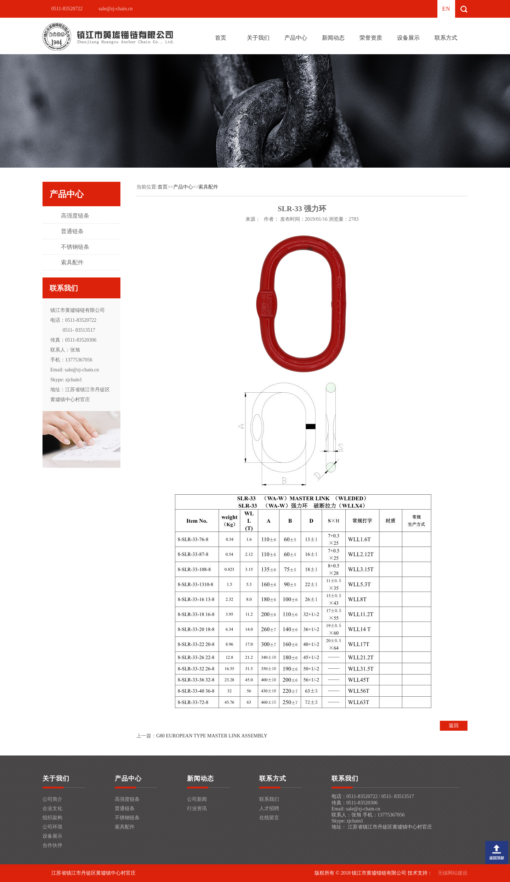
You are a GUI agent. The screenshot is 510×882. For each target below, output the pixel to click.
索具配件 (72, 262)
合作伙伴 (52, 845)
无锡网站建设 (453, 873)
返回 (454, 725)
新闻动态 (333, 38)
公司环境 (52, 827)
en (446, 9)
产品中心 (295, 38)
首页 (220, 38)
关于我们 (258, 38)
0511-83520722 (67, 8)
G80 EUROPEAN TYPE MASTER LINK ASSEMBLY (211, 735)
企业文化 (52, 808)
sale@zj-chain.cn (115, 8)
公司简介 (52, 799)
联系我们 (269, 799)
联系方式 (446, 38)
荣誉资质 (370, 38)
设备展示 (408, 38)
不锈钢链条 (75, 247)
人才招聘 (269, 808)
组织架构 (52, 817)
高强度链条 (75, 216)
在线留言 (269, 817)
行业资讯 (197, 808)
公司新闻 (197, 799)
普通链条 (72, 231)
